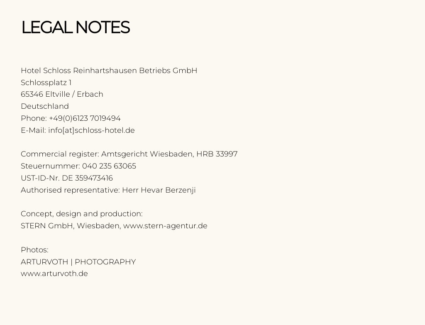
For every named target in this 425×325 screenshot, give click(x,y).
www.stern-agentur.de (165, 225)
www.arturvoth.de (54, 273)
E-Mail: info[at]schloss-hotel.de (78, 130)
